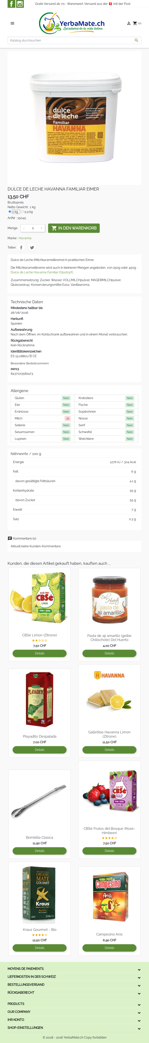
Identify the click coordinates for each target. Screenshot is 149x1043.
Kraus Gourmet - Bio (39, 930)
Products (16, 1004)
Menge (12, 228)
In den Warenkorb (73, 228)
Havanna (25, 238)
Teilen (21, 247)
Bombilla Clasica (39, 837)
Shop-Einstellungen (25, 1028)
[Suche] (74, 40)
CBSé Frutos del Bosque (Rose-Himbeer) (109, 830)
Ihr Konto (16, 1020)
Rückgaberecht (21, 992)
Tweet (32, 247)
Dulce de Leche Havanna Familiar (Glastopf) (42, 272)
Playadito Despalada (39, 736)
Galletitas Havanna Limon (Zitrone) (109, 734)
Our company (19, 1012)
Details (39, 653)
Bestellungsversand (26, 985)
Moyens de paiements (26, 969)
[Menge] (33, 228)
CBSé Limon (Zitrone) (39, 635)
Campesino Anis (109, 934)
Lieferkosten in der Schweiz (32, 977)
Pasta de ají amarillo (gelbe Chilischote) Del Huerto (109, 638)
